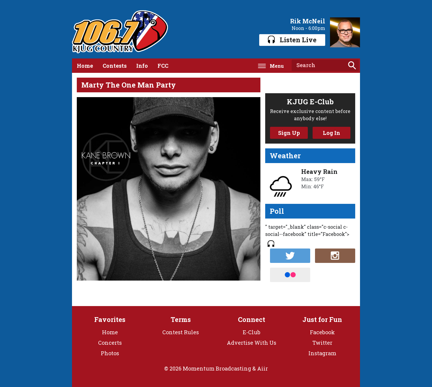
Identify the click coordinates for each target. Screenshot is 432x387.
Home (85, 65)
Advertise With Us (251, 342)
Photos (110, 353)
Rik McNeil (307, 21)
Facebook (322, 332)
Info (142, 65)
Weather (285, 155)
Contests (115, 65)
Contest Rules (180, 332)
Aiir (262, 368)
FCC (163, 65)
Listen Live (292, 39)
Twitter (322, 342)
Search (352, 65)
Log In (331, 132)
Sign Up (289, 132)
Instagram (322, 353)
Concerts (110, 342)
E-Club (251, 332)
